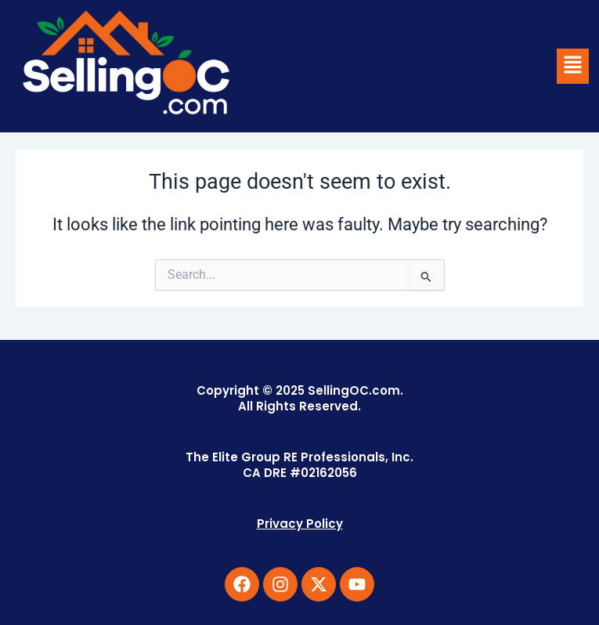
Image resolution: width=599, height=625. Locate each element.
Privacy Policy (300, 523)
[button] (572, 66)
